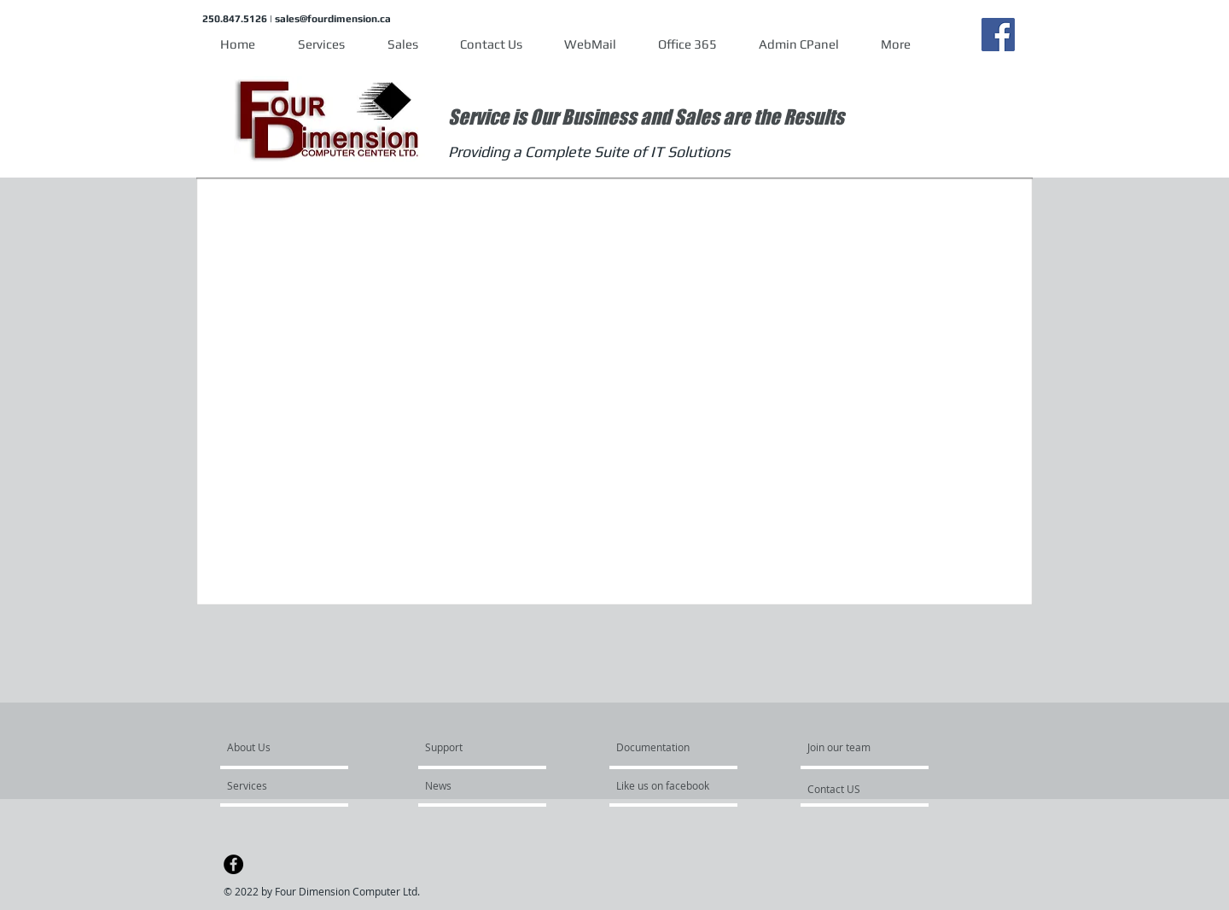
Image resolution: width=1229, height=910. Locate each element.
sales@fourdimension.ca (333, 19)
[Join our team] (853, 747)
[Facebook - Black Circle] (233, 864)
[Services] (276, 785)
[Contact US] (868, 789)
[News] (474, 785)
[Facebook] (998, 34)
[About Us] (292, 747)
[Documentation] (653, 747)
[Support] (465, 747)
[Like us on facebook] (667, 785)
